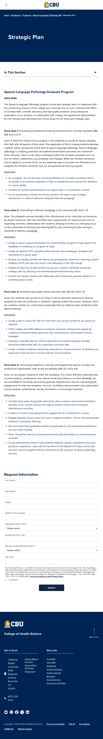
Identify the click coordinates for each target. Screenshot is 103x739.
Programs (27, 15)
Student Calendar (54, 673)
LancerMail (51, 662)
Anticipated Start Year (15, 535)
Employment (30, 671)
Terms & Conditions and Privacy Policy (46, 576)
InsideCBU (51, 659)
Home (6, 15)
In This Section (14, 73)
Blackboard (51, 666)
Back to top (94, 637)
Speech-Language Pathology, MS (47, 15)
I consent (13, 579)
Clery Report (84, 724)
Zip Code (9, 557)
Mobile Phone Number (15, 513)
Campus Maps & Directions (31, 660)
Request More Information (31, 666)
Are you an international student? (20, 546)
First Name (10, 480)
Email (7, 502)
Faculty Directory (54, 679)
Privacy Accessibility (55, 724)
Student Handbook (54, 669)
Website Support (25, 729)
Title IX (72, 724)
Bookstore (51, 676)
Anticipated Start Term (15, 524)
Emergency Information (56, 683)
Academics (16, 15)
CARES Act (9, 729)
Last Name (10, 491)
